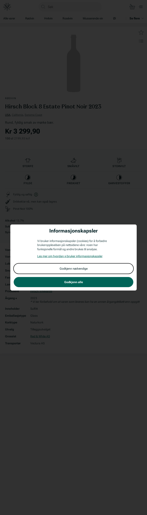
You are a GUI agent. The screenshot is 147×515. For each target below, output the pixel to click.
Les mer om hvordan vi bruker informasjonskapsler (70, 256)
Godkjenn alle (73, 282)
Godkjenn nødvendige (74, 268)
